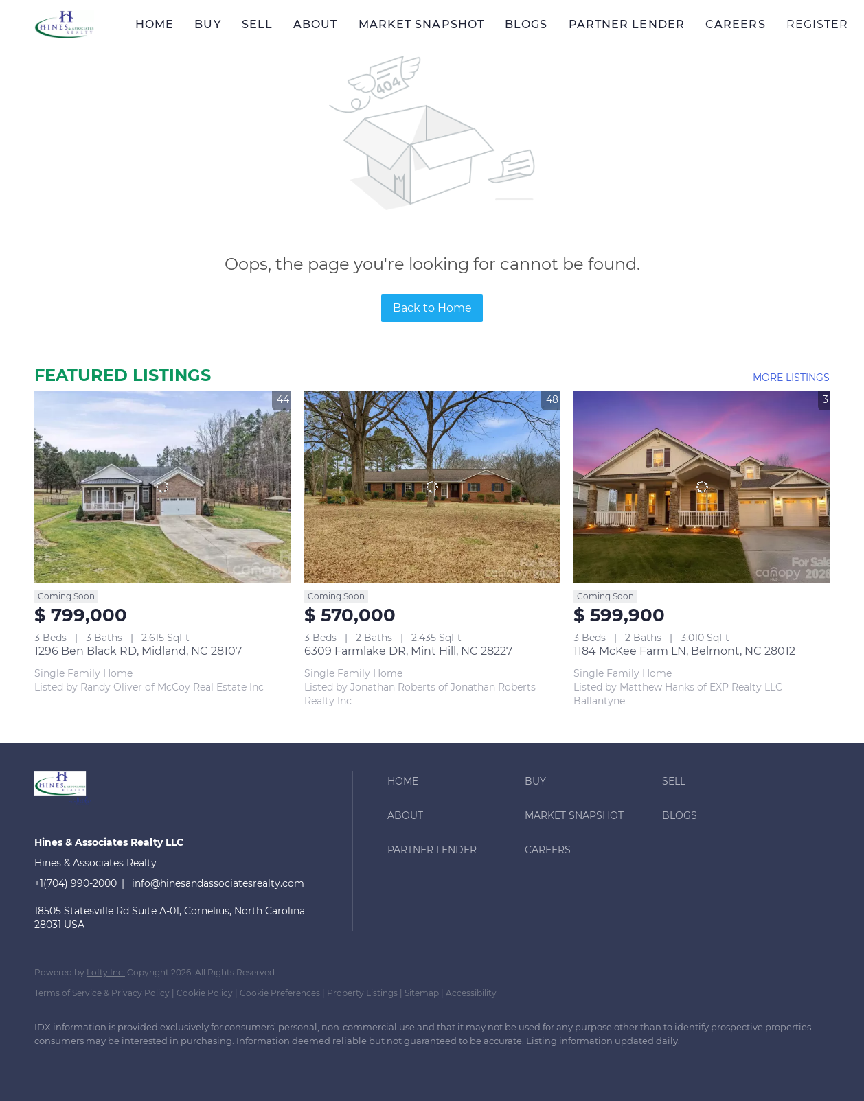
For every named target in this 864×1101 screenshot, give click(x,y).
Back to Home (432, 307)
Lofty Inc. (106, 972)
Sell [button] (257, 24)
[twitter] (130, 1063)
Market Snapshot (422, 24)
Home (154, 24)
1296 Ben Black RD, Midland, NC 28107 (138, 651)
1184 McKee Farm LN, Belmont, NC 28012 (684, 651)
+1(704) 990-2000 (75, 883)
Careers (735, 24)
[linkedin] (90, 1063)
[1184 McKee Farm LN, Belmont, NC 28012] (701, 486)
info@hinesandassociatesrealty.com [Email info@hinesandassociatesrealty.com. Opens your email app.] (218, 883)
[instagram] (210, 1063)
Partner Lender (627, 24)
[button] (64, 24)
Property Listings (362, 993)
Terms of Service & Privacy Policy (102, 993)
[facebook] (50, 1063)
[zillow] (170, 1063)
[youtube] (250, 1063)
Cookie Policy (205, 993)
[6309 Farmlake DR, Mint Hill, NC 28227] (432, 486)
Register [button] (817, 24)
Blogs (526, 24)
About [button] (315, 24)
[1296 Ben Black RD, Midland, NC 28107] (162, 486)
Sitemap (422, 993)
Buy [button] (207, 24)
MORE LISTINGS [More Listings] (791, 377)
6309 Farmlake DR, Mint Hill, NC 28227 (408, 651)
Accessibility (471, 993)
